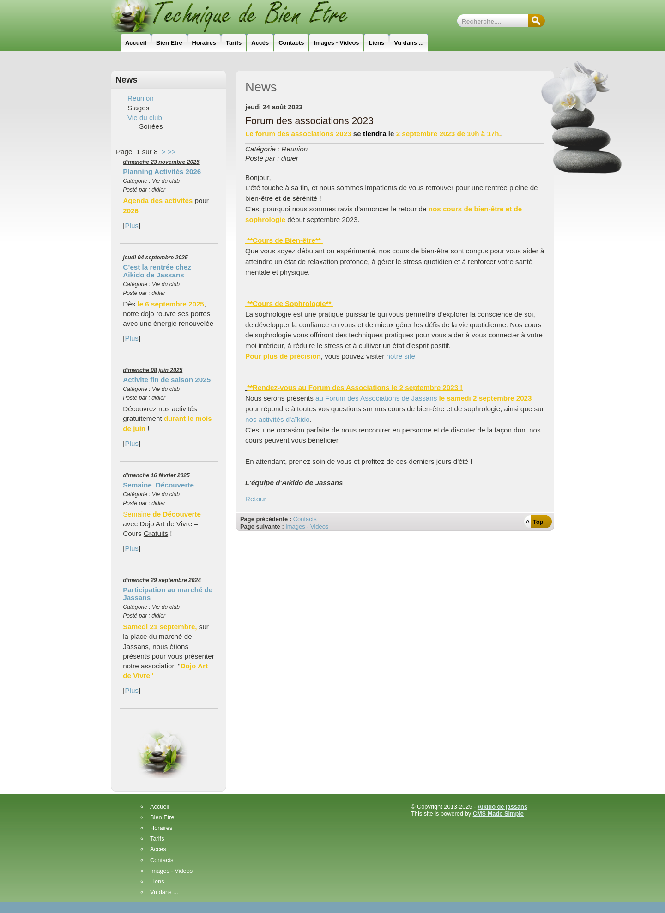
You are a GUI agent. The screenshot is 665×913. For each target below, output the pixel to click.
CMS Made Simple (498, 813)
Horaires (161, 828)
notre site (401, 356)
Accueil (159, 807)
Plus (132, 225)
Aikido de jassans (502, 806)
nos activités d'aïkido (277, 419)
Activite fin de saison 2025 (167, 380)
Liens (157, 882)
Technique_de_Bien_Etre (243, 16)
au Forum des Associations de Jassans (376, 398)
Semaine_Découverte (158, 485)
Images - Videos (306, 526)
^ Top (534, 521)
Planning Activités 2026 (162, 171)
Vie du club (144, 117)
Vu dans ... (164, 892)
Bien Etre (162, 818)
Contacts (305, 519)
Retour (255, 499)
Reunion (140, 98)
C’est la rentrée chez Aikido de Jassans (157, 271)
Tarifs (157, 839)
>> (172, 152)
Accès (158, 850)
